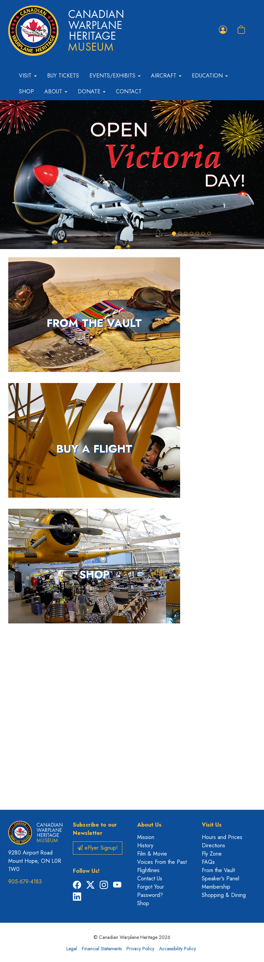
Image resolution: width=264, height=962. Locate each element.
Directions (213, 845)
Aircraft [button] (166, 76)
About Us (149, 825)
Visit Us (212, 825)
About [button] (55, 91)
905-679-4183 (25, 882)
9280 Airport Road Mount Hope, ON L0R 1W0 (34, 861)
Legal (71, 948)
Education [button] (210, 76)
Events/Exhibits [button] (115, 76)
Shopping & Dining (224, 895)
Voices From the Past (162, 862)
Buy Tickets (63, 76)
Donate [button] (92, 91)
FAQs (208, 862)
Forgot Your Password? (150, 891)
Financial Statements (102, 948)
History (145, 845)
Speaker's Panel (220, 878)
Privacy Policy (140, 948)
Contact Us (149, 878)
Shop (26, 91)
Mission (145, 837)
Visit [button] (28, 76)
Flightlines (148, 870)
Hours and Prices (222, 837)
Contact (129, 91)
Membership (216, 887)
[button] (20, 174)
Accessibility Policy (177, 948)
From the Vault (218, 870)
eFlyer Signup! (97, 848)
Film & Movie (152, 854)
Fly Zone (212, 854)
